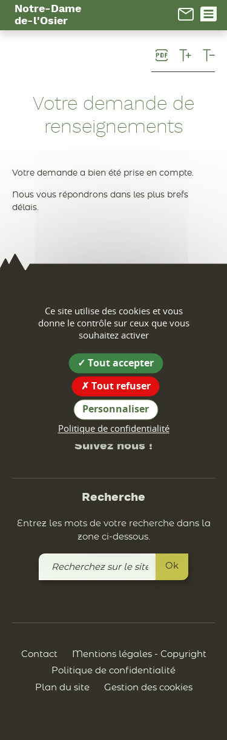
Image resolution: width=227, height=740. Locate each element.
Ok (172, 565)
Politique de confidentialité (113, 670)
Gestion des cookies (148, 687)
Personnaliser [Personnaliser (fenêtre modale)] (115, 409)
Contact (39, 654)
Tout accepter (115, 362)
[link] (186, 14)
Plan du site (62, 687)
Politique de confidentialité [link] (113, 428)
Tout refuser (116, 386)
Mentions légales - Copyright (139, 654)
